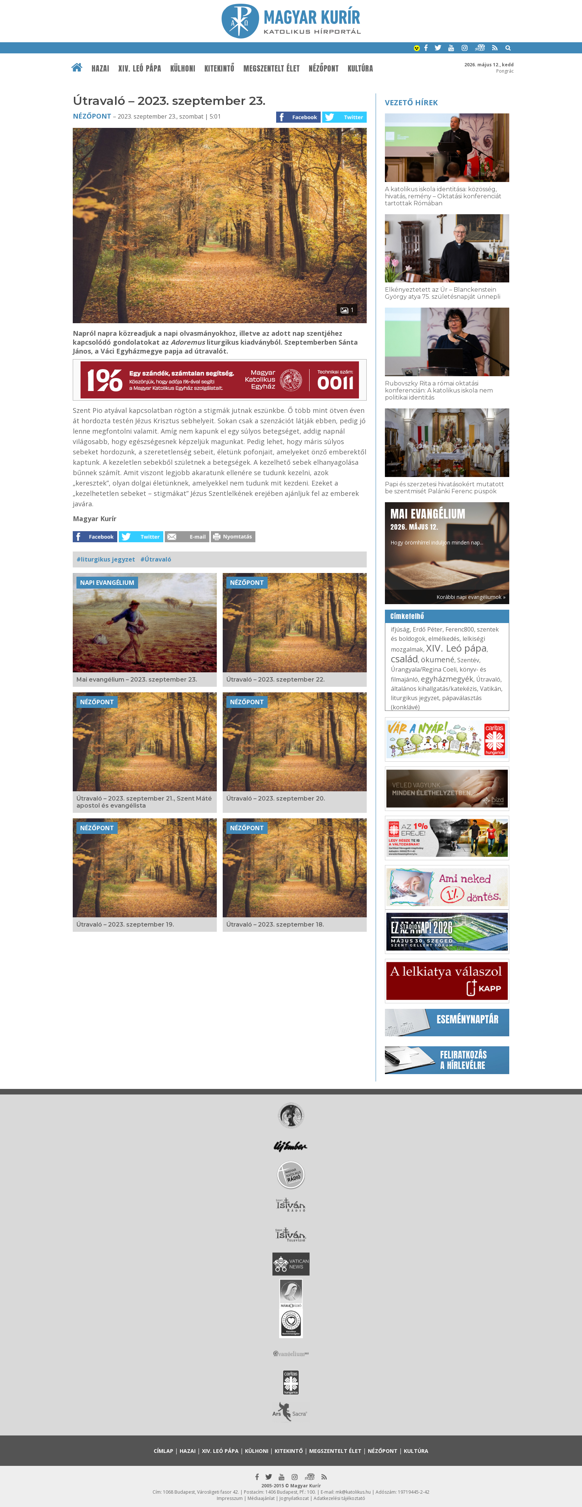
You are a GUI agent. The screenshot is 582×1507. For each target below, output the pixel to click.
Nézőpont (324, 68)
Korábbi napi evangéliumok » (471, 596)
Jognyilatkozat (294, 1498)
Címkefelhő (407, 616)
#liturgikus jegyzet (105, 559)
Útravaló (488, 679)
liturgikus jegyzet (415, 698)
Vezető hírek (411, 102)
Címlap (163, 1450)
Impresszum (230, 1498)
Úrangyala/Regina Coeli (424, 669)
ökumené (437, 660)
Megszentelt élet (271, 68)
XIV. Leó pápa (139, 68)
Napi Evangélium (107, 583)
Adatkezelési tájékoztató (339, 1498)
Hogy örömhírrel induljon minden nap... (436, 526)
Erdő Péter (427, 629)
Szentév (468, 660)
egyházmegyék (447, 679)
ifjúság (400, 629)
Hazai (100, 68)
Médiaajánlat (261, 1498)
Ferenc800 (459, 629)
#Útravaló (155, 559)
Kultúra (360, 68)
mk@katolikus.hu (353, 1492)
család (404, 658)
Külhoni (183, 68)
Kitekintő (220, 68)
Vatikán (490, 689)
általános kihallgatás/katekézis (434, 689)
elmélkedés (444, 639)
